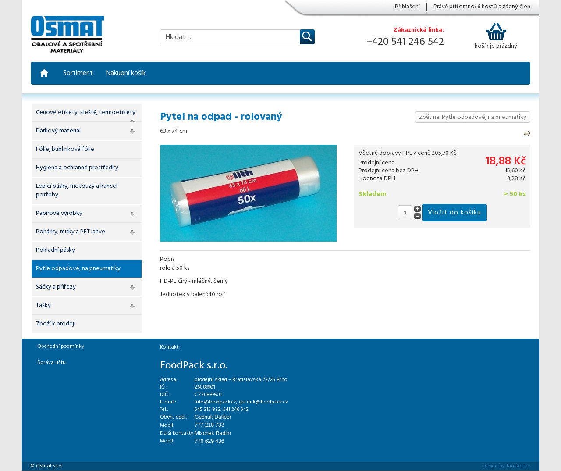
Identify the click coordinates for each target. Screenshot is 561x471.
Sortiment (78, 73)
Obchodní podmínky (60, 346)
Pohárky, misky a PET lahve (70, 232)
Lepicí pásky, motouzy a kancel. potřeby (77, 190)
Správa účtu (51, 362)
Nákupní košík (126, 73)
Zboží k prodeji (55, 324)
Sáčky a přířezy (56, 287)
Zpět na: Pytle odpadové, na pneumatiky (472, 117)
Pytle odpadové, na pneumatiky (78, 269)
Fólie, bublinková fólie (65, 149)
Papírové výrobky (59, 213)
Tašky (43, 305)
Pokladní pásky (55, 250)
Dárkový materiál (58, 131)
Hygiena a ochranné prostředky (77, 168)
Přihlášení (407, 7)
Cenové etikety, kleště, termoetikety (85, 112)
